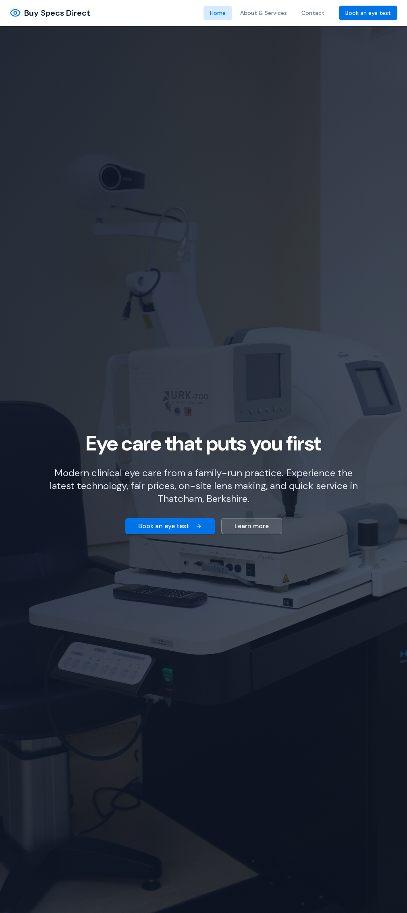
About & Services (263, 13)
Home (218, 13)
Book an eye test (368, 13)
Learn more (252, 526)
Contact (312, 13)
